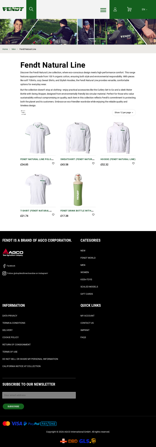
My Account (87, 315)
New (82, 250)
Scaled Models (89, 286)
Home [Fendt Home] (5, 49)
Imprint (84, 330)
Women (84, 272)
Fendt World (88, 258)
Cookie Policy (10, 337)
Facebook (8, 266)
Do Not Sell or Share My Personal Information (30, 359)
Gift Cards (86, 294)
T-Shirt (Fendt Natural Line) (34, 212)
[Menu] (103, 9)
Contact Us (87, 323)
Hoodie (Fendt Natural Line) (118, 159)
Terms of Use (9, 351)
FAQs (83, 337)
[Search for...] (31, 9)
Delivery (7, 330)
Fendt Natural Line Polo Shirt (35, 161)
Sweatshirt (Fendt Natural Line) (77, 161)
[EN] (144, 9)
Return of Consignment (16, 344)
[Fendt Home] (13, 6)
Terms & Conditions (13, 323)
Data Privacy (9, 315)
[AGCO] (12, 252)
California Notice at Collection (21, 366)
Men (14, 49)
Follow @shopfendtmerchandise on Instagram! (25, 273)
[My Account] (115, 10)
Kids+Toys (86, 279)
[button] (53, 164)
